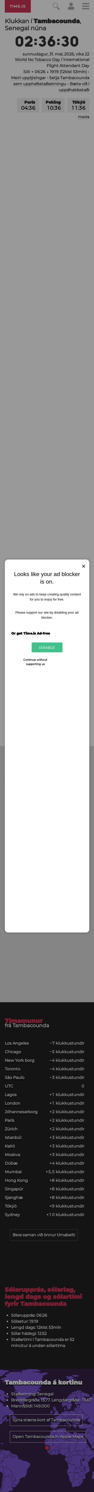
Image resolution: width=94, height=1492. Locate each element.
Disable (47, 647)
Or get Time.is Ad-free (30, 633)
